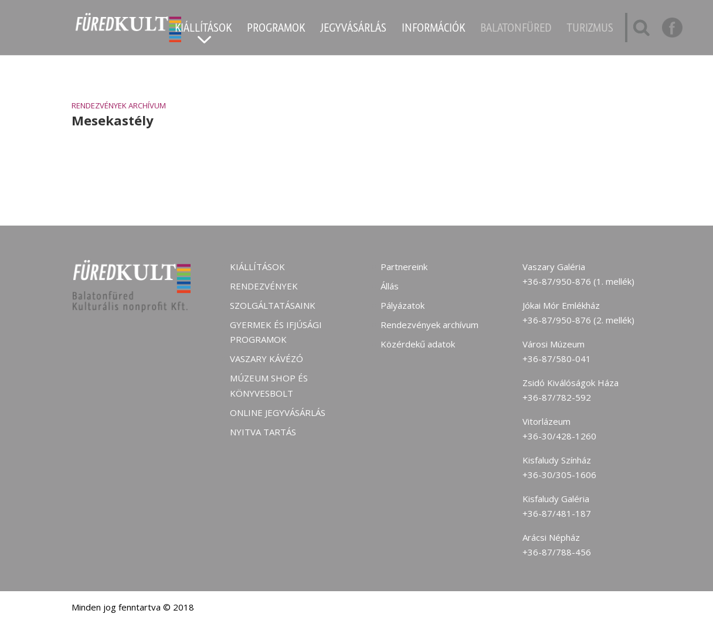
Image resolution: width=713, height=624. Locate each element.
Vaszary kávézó (266, 358)
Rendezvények (264, 286)
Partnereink (404, 266)
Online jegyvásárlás (277, 412)
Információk (433, 29)
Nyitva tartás (263, 432)
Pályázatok (403, 305)
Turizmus (590, 29)
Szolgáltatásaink (272, 305)
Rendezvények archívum (119, 105)
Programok (276, 29)
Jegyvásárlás (353, 29)
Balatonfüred (516, 29)
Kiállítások (203, 29)
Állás (390, 286)
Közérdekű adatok (418, 344)
